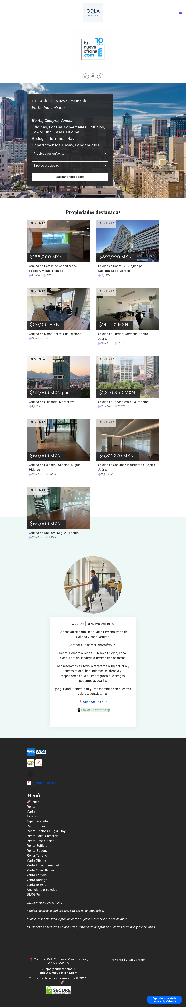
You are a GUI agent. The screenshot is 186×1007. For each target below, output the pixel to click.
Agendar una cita (95, 702)
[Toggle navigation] (180, 12)
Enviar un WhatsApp (95, 710)
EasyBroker (136, 960)
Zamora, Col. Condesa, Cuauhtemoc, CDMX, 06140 (61, 962)
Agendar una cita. (44, 783)
